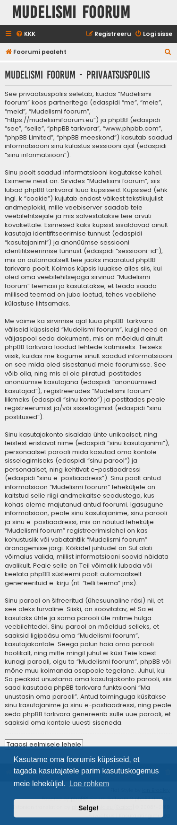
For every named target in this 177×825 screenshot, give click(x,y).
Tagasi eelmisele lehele (44, 744)
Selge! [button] (88, 808)
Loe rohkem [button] (89, 784)
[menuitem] (25, 34)
